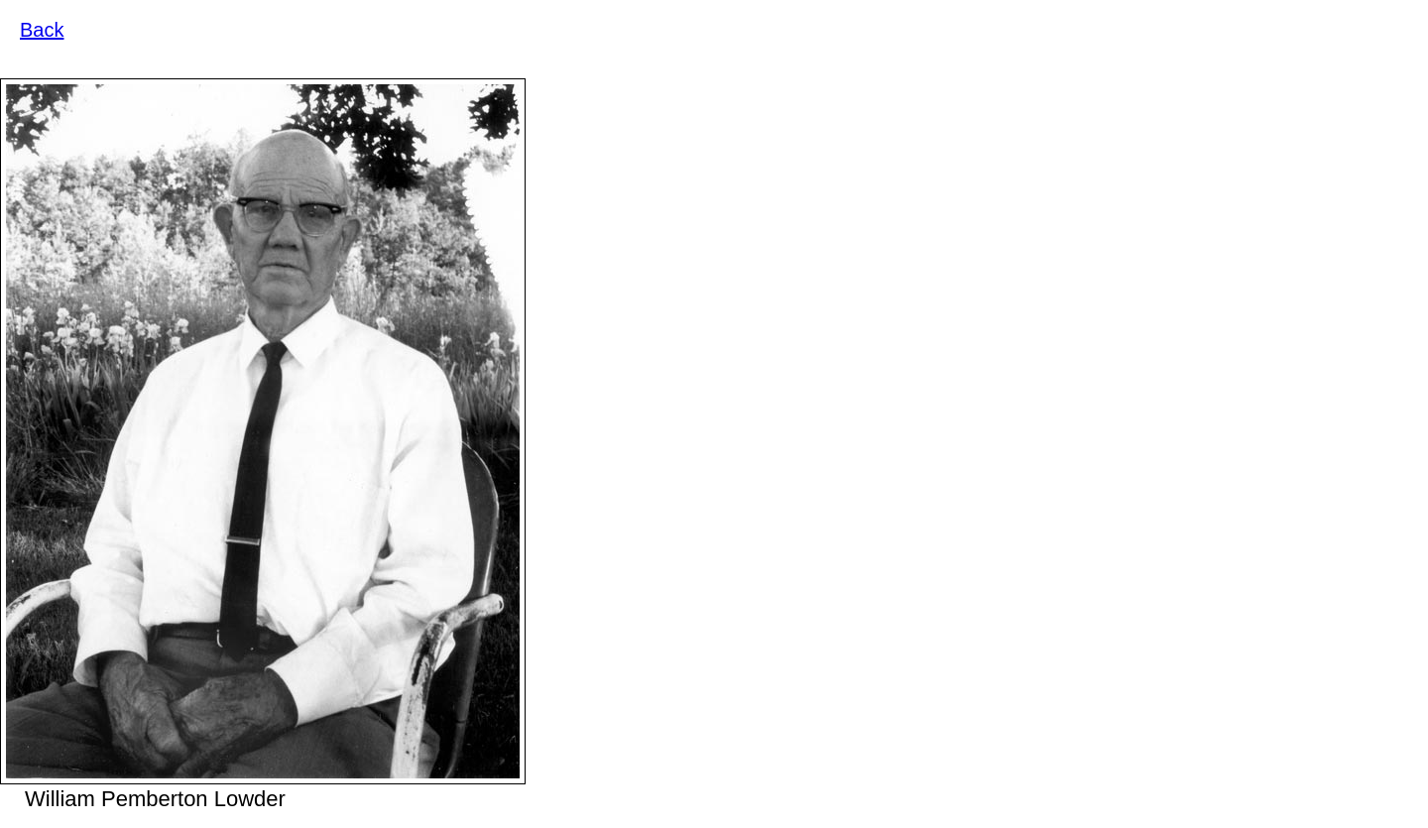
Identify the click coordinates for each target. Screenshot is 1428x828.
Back (41, 30)
